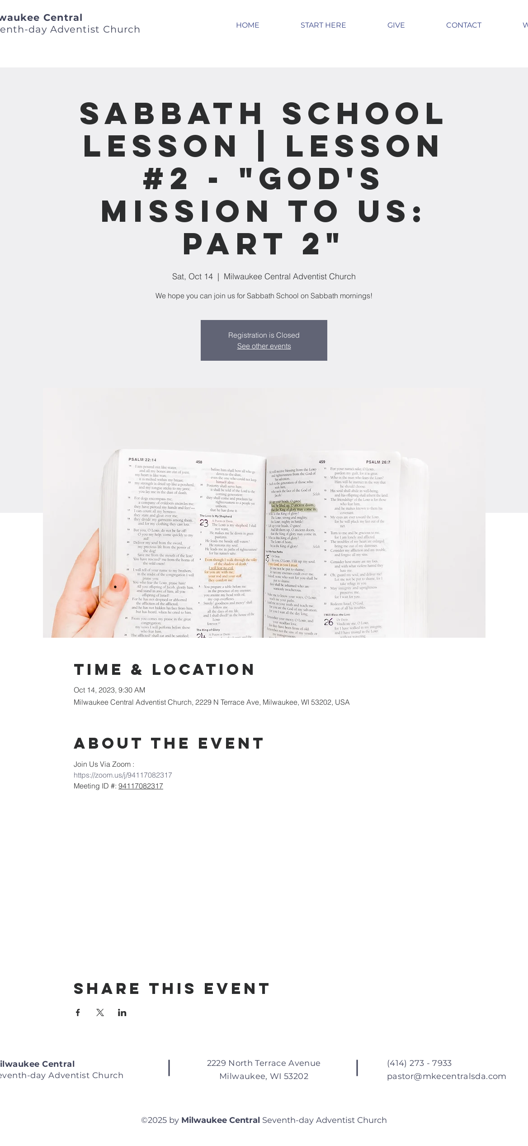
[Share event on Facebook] (78, 1012)
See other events (264, 345)
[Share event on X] (100, 1012)
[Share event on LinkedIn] (122, 1012)
